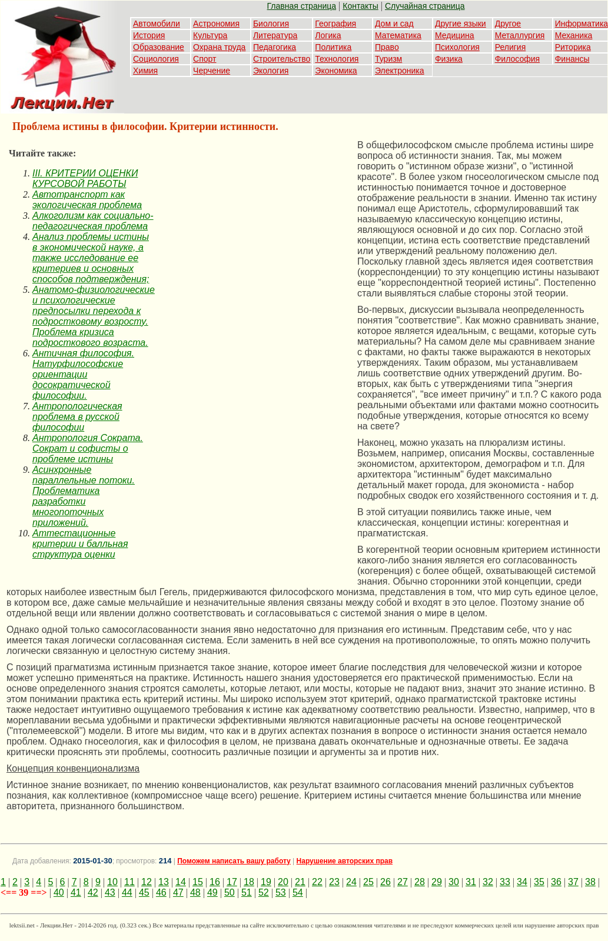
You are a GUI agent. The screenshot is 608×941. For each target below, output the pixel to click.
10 (112, 882)
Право (387, 47)
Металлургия (520, 35)
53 (280, 892)
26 (385, 882)
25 (368, 882)
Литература (275, 35)
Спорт (204, 59)
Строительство (281, 59)
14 (180, 882)
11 (129, 882)
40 (59, 892)
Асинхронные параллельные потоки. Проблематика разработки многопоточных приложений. (83, 496)
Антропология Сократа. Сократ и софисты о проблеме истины (87, 448)
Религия (510, 47)
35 (539, 882)
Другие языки (460, 23)
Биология (271, 23)
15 (197, 882)
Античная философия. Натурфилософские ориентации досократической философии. (83, 374)
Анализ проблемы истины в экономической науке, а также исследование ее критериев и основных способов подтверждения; (90, 258)
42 (93, 892)
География (335, 23)
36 (556, 882)
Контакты (360, 6)
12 (146, 882)
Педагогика (274, 47)
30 (453, 882)
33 (505, 882)
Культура (210, 35)
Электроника (399, 70)
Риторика (573, 47)
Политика (333, 47)
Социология (156, 59)
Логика (328, 35)
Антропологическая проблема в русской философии (77, 416)
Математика (398, 35)
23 (334, 882)
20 (283, 882)
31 (471, 882)
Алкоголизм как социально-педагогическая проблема (93, 221)
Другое (508, 23)
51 (246, 892)
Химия (145, 70)
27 (402, 882)
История (149, 35)
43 (110, 892)
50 (229, 892)
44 (127, 892)
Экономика (336, 70)
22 (317, 882)
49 (212, 892)
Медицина (454, 35)
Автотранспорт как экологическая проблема (87, 199)
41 (76, 892)
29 (436, 882)
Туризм (388, 59)
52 (263, 892)
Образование (158, 47)
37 (573, 882)
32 (488, 882)
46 (161, 892)
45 (144, 892)
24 (351, 882)
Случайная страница (425, 6)
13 (163, 882)
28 (419, 882)
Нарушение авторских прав (345, 861)
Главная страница (302, 6)
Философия (517, 59)
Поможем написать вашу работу (234, 861)
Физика (449, 59)
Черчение (211, 70)
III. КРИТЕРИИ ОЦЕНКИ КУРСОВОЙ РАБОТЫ (85, 178)
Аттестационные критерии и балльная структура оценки (80, 543)
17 (232, 882)
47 (178, 892)
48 (195, 892)
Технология (336, 59)
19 (266, 882)
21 (300, 882)
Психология (457, 47)
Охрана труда (219, 47)
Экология (270, 70)
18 (249, 882)
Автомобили (156, 23)
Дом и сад (394, 23)
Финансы (572, 59)
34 (522, 882)
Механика (574, 35)
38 (590, 882)
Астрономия (216, 23)
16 (215, 882)
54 (298, 892)
